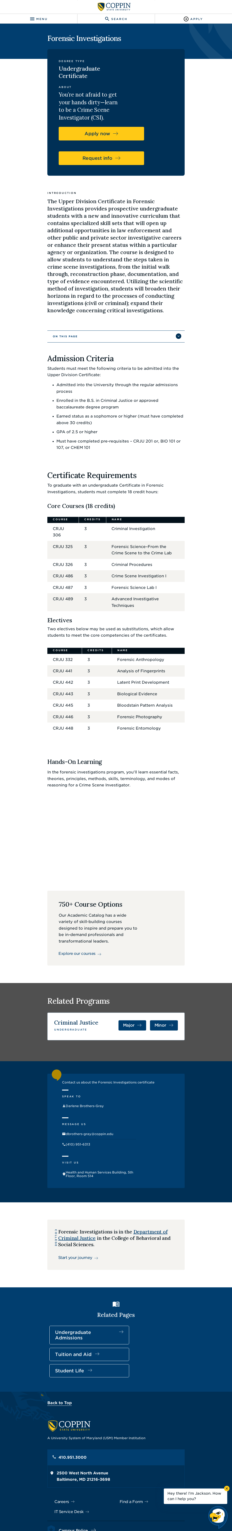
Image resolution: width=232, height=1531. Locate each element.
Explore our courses (63, 925)
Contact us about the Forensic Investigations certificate (97, 1063)
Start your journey (63, 1219)
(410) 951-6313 (67, 1131)
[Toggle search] (116, 19)
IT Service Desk (50, 1446)
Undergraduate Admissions (55, 1302)
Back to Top (41, 1337)
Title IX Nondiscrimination (147, 1510)
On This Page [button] (47, 309)
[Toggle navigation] (38, 19)
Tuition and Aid (107, 1302)
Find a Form (131, 1436)
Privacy (114, 1510)
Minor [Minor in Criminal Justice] (178, 1006)
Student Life (165, 1300)
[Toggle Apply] (193, 19)
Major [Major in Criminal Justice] (149, 1006)
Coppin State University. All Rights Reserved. (122, 1518)
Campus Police (55, 1465)
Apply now (112, 115)
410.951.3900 (54, 1475)
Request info (112, 139)
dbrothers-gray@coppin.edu (78, 1119)
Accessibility (74, 1510)
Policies (96, 1510)
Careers (43, 1436)
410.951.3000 (54, 1392)
